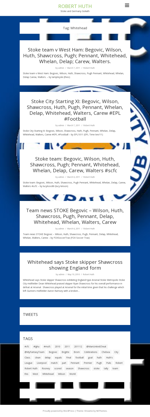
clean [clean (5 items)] (38, 357)
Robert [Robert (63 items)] (119, 362)
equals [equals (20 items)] (58, 357)
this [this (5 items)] (26, 373)
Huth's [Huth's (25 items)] (109, 357)
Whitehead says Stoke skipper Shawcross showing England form (75, 265)
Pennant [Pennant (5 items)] (75, 362)
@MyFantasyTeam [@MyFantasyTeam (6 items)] (34, 352)
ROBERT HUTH (75, 6)
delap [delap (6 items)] (48, 357)
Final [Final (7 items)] (68, 357)
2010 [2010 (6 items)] (57, 346)
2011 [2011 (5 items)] (67, 346)
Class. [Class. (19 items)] (28, 357)
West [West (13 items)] (35, 373)
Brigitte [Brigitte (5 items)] (65, 352)
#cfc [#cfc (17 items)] (27, 346)
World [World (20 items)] (72, 373)
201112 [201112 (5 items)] (78, 346)
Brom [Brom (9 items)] (77, 352)
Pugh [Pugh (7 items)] (99, 362)
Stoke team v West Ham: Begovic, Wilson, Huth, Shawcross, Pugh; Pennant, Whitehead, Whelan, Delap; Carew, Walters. (75, 55)
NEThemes (101, 410)
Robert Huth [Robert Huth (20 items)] (31, 368)
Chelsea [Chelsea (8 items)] (106, 352)
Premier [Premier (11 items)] (88, 362)
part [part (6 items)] (64, 362)
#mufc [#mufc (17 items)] (47, 346)
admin (61, 68)
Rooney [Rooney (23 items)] (46, 368)
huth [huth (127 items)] (99, 357)
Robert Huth (89, 68)
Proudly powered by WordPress (58, 410)
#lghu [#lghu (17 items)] (36, 346)
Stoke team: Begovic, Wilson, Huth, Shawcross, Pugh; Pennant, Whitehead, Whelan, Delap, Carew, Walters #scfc (75, 164)
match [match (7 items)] (54, 362)
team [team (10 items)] (115, 368)
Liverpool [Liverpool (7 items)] (42, 362)
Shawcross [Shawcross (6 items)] (83, 368)
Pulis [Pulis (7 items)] (108, 362)
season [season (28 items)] (70, 368)
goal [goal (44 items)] (90, 357)
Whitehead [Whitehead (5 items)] (48, 373)
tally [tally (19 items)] (106, 368)
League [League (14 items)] (28, 362)
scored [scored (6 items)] (57, 368)
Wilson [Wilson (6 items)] (61, 373)
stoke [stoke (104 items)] (97, 368)
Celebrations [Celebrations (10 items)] (90, 352)
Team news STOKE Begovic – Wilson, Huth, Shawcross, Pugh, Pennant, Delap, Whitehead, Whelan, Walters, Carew (75, 216)
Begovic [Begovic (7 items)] (53, 352)
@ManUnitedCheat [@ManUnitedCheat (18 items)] (96, 346)
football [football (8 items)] (79, 357)
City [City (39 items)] (116, 352)
